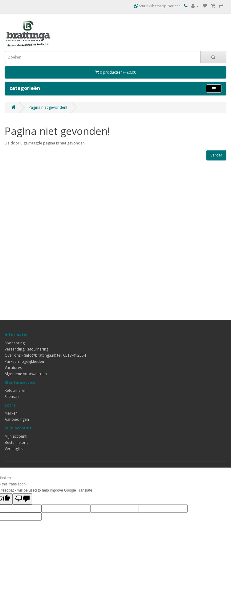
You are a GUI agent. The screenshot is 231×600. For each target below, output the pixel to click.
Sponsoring (15, 343)
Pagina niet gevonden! (48, 107)
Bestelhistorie (17, 442)
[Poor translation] (22, 499)
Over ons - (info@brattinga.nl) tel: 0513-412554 (45, 355)
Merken (11, 413)
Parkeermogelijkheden (24, 361)
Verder (216, 155)
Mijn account (15, 436)
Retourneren (15, 390)
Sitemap (12, 396)
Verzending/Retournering (26, 349)
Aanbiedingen (17, 419)
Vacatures (13, 367)
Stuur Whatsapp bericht (157, 6)
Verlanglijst (14, 448)
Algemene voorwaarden (26, 373)
